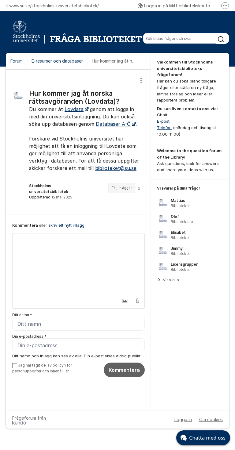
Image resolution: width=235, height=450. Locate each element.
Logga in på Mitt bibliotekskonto (174, 5)
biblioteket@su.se (115, 168)
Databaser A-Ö (113, 124)
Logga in (183, 419)
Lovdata (74, 109)
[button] (124, 301)
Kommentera (124, 370)
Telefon (164, 127)
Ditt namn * (22, 315)
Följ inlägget (122, 188)
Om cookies (211, 419)
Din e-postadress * (29, 336)
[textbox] (78, 264)
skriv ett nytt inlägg (66, 225)
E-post (163, 121)
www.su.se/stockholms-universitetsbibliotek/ (52, 5)
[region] (78, 142)
